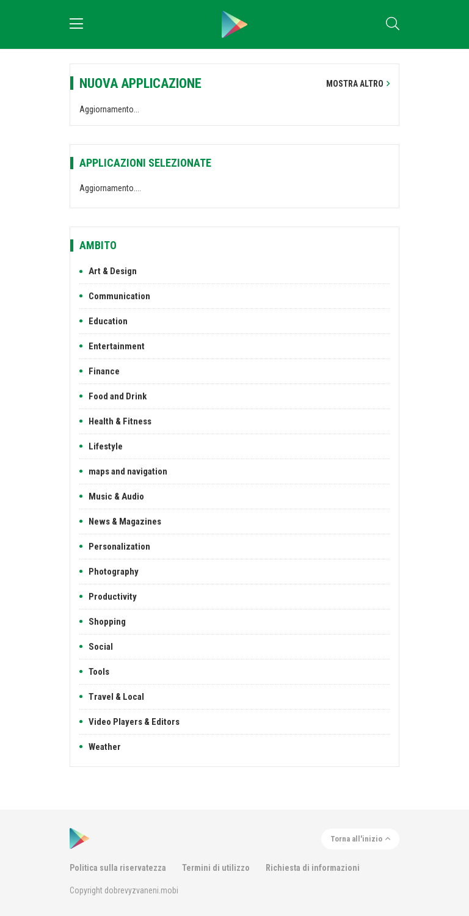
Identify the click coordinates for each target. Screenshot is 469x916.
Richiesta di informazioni (313, 868)
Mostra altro (358, 84)
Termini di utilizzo (216, 868)
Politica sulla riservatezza (118, 868)
